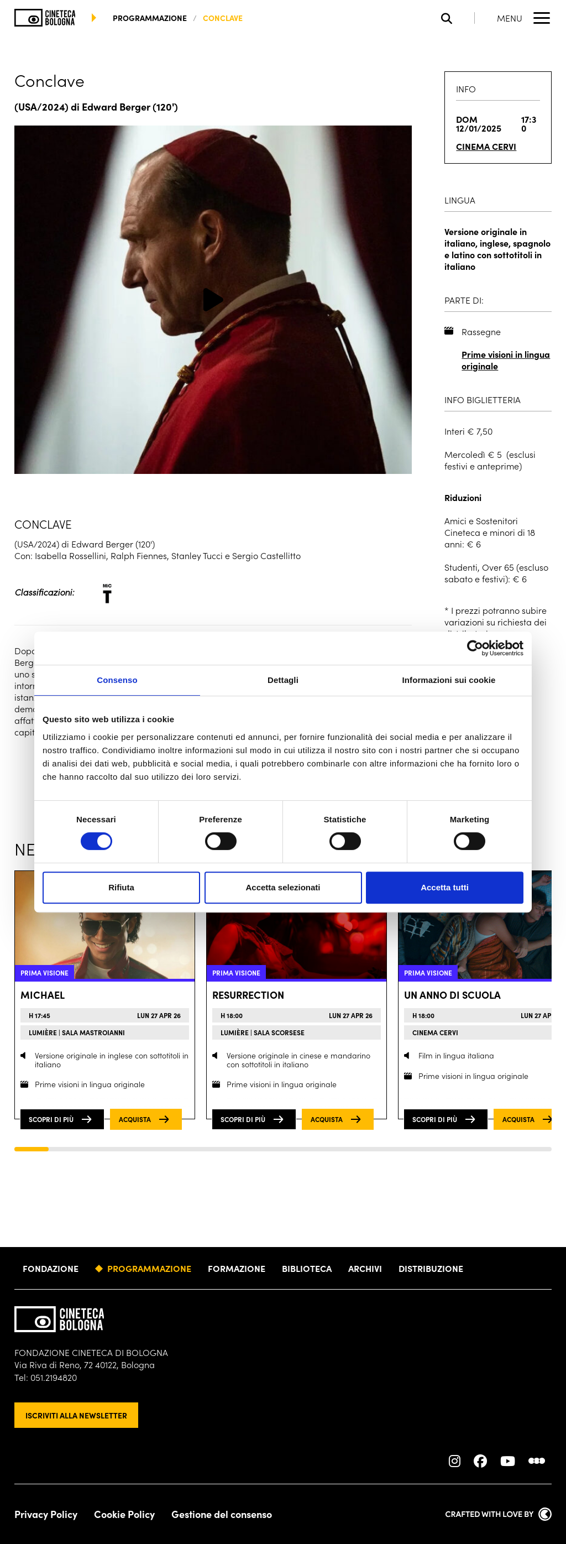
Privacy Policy (45, 1514)
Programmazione (149, 1268)
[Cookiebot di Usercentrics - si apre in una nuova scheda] (475, 648)
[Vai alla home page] (45, 18)
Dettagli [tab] (283, 680)
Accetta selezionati (282, 887)
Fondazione (50, 1268)
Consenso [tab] (117, 680)
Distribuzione (431, 1268)
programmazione (150, 17)
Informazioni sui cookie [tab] (449, 680)
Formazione (236, 1268)
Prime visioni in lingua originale (506, 360)
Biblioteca (307, 1268)
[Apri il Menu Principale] (524, 18)
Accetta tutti (445, 887)
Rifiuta (121, 887)
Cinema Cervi (486, 146)
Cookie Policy (124, 1514)
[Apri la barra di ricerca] (458, 18)
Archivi (365, 1268)
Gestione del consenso (221, 1514)
